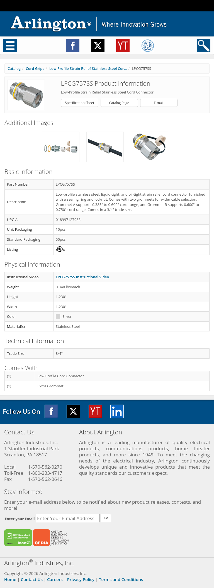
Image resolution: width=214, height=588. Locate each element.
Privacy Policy (80, 579)
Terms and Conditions (121, 579)
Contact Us (32, 579)
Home (10, 579)
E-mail (158, 102)
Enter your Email (20, 518)
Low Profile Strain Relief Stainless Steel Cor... (88, 68)
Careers (55, 579)
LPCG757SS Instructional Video (82, 276)
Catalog (14, 68)
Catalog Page (119, 102)
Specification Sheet (79, 102)
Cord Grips (35, 68)
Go (106, 518)
